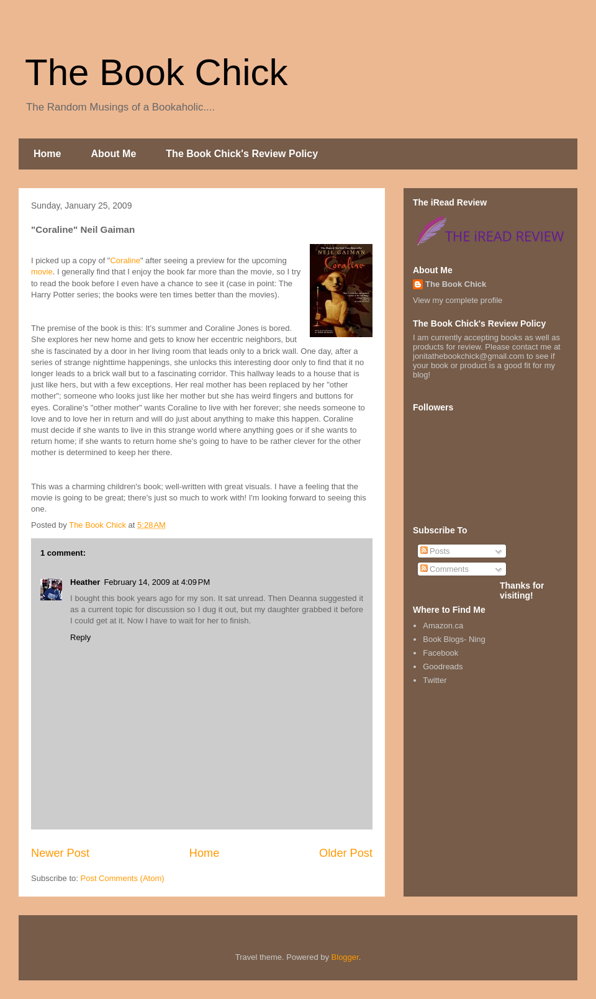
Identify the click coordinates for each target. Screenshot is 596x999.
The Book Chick (156, 72)
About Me (113, 153)
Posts (435, 551)
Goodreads (443, 666)
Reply (80, 637)
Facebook (440, 653)
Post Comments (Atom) (123, 878)
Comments (444, 569)
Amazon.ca (443, 625)
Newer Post (60, 853)
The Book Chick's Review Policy (242, 153)
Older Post (345, 853)
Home (47, 153)
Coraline (125, 260)
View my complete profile (457, 300)
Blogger (345, 957)
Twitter (434, 680)
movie (42, 271)
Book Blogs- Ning (454, 639)
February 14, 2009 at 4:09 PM (157, 582)
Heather (85, 582)
